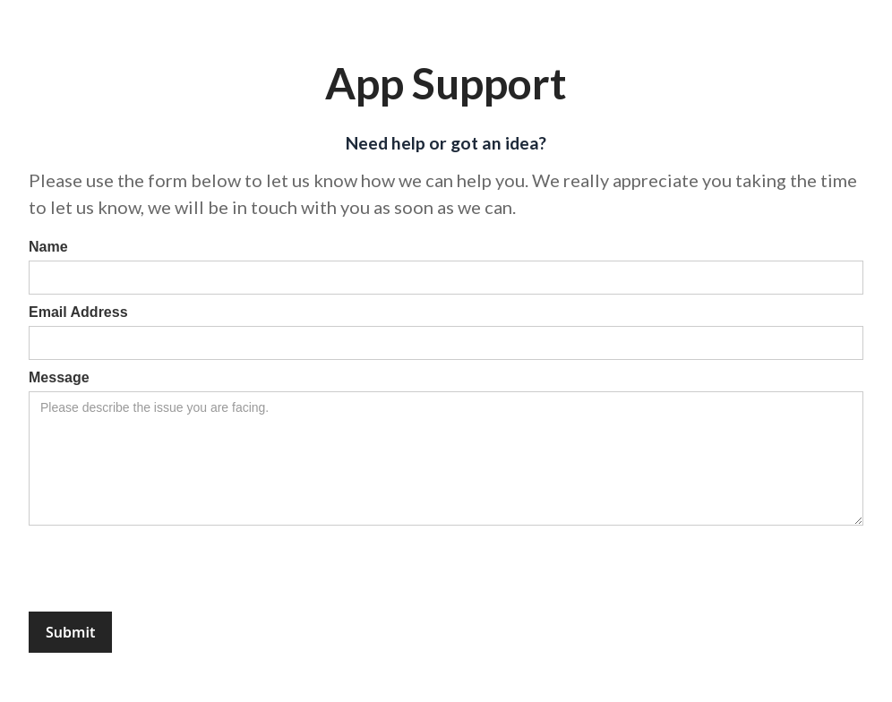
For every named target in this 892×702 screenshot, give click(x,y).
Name (48, 246)
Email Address (78, 312)
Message (59, 377)
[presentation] (165, 569)
